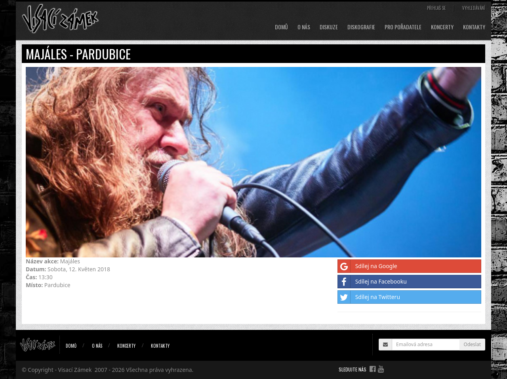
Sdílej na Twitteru (369, 297)
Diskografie (361, 27)
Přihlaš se (436, 8)
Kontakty (474, 27)
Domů (281, 27)
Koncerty (442, 27)
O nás (303, 27)
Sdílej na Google (367, 266)
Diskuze (329, 27)
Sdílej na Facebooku (372, 281)
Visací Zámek (75, 369)
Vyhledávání (473, 8)
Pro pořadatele (403, 27)
